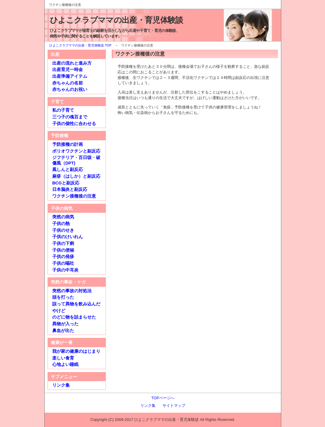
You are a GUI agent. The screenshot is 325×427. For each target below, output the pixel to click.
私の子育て (63, 110)
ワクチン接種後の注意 (74, 196)
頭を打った (63, 297)
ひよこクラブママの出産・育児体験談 (116, 20)
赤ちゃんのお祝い (69, 89)
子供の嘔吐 (63, 263)
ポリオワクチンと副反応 (76, 151)
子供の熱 (61, 223)
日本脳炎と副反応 (69, 189)
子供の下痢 (63, 243)
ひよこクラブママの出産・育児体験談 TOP (80, 45)
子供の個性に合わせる (74, 123)
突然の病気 (63, 217)
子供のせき (63, 230)
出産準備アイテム (69, 76)
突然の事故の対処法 (72, 290)
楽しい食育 (63, 358)
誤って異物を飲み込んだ (76, 304)
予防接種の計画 (67, 144)
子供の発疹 (63, 256)
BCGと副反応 (65, 183)
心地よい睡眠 (65, 364)
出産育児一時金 (67, 69)
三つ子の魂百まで (69, 117)
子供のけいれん (67, 236)
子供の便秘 (63, 250)
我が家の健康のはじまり (76, 351)
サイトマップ (174, 405)
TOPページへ (162, 398)
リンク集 (61, 385)
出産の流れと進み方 (72, 63)
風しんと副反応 (67, 169)
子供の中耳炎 (65, 270)
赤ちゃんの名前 (67, 83)
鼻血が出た (63, 330)
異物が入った (65, 323)
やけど (58, 310)
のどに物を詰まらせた (74, 317)
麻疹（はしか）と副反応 (76, 176)
